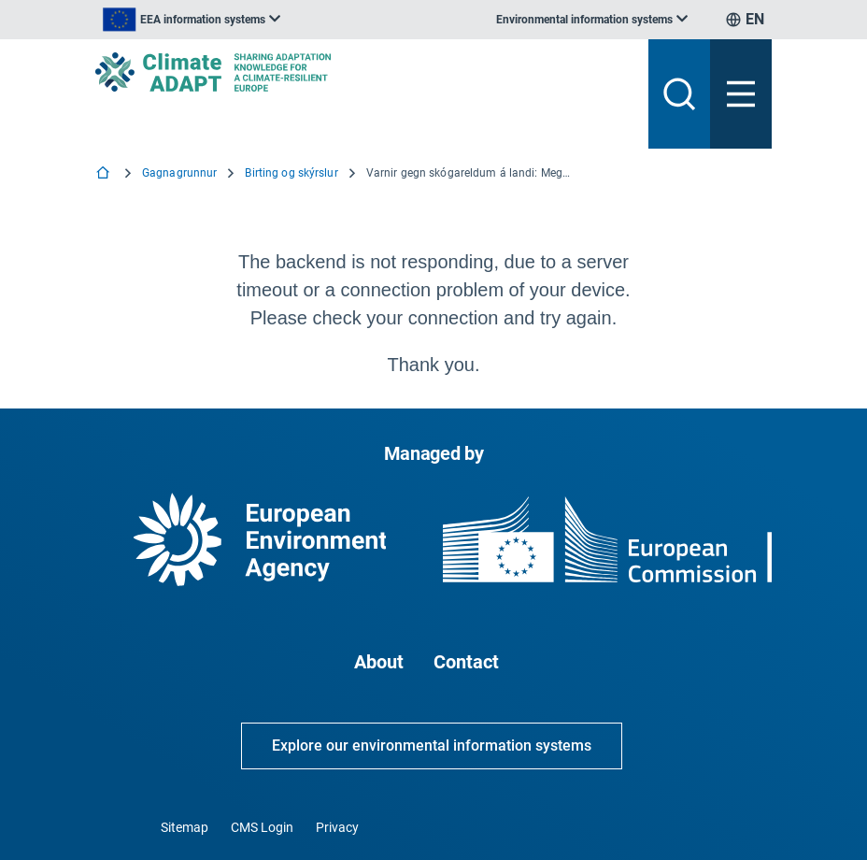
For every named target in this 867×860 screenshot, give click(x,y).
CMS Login (262, 827)
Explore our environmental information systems (431, 745)
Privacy (337, 827)
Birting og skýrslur (291, 172)
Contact (466, 662)
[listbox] (191, 19)
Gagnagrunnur (179, 172)
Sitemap (184, 827)
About (379, 662)
